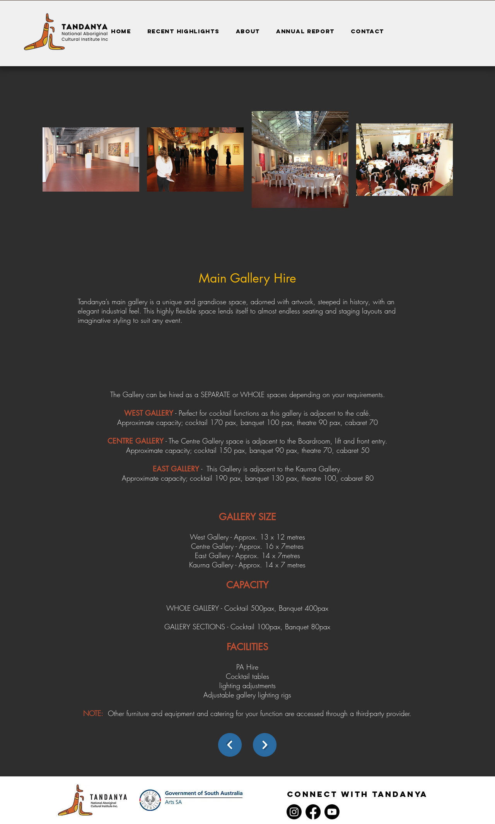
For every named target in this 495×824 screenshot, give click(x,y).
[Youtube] (332, 811)
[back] (230, 745)
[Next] (265, 745)
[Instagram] (294, 811)
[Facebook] (313, 811)
